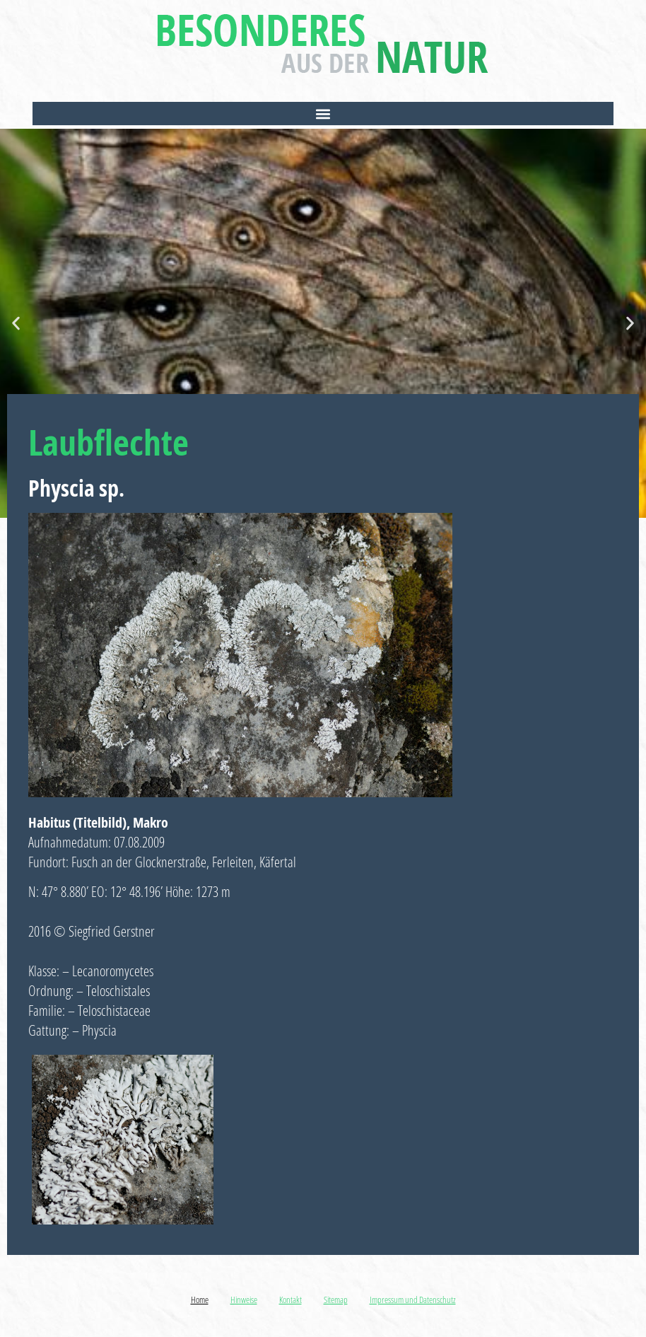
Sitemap (336, 1299)
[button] (323, 113)
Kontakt (290, 1299)
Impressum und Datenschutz (413, 1299)
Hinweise (243, 1299)
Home (200, 1299)
